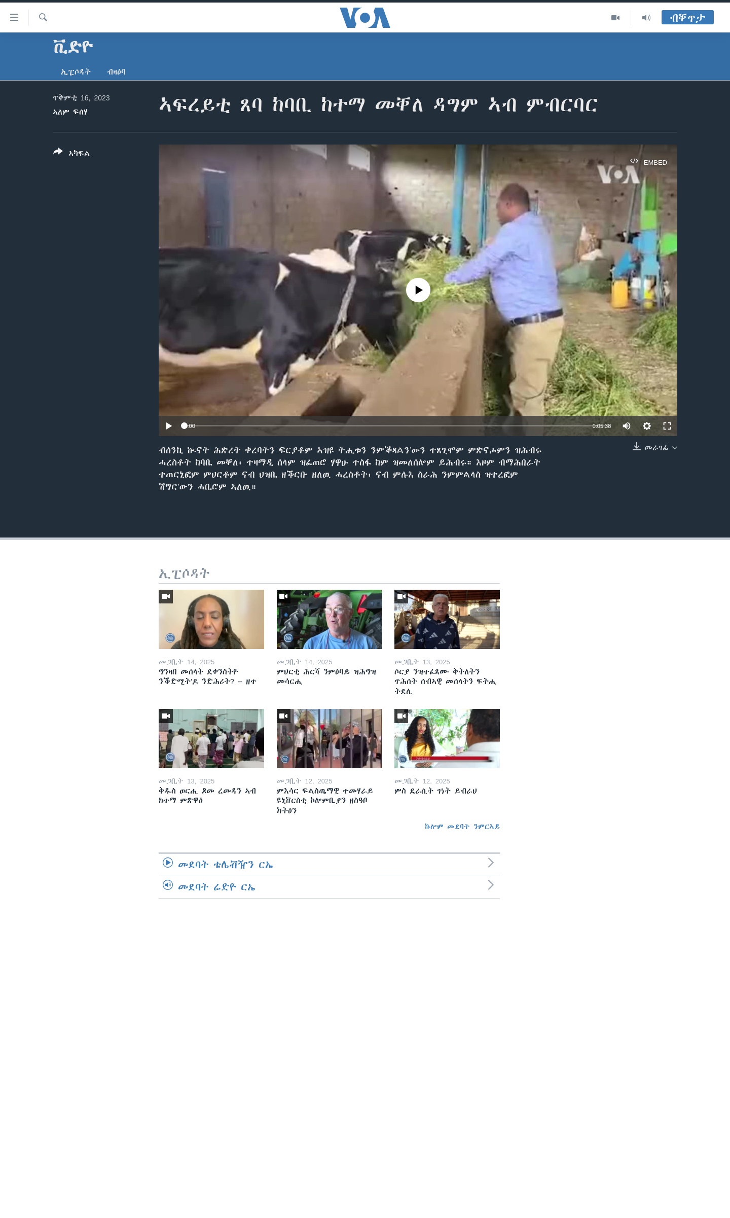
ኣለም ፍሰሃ (70, 112)
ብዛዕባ (116, 72)
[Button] (71, 155)
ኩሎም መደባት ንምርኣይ (462, 826)
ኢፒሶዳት (76, 72)
